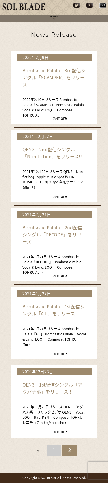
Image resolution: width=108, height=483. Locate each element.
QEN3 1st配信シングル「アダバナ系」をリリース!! (52, 388)
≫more (60, 118)
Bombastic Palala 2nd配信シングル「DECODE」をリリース (52, 234)
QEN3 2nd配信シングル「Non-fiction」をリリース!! (52, 153)
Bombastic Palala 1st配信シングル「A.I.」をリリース (53, 310)
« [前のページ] (38, 450)
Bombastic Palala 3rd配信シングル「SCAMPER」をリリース (54, 77)
